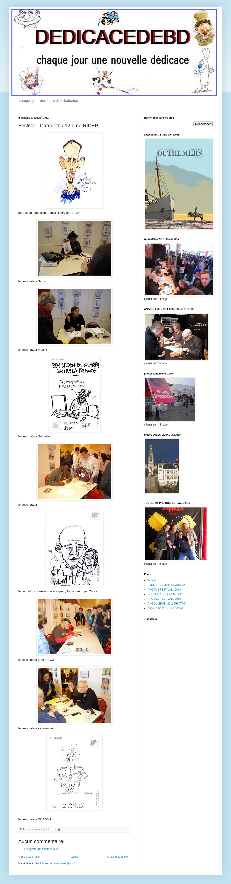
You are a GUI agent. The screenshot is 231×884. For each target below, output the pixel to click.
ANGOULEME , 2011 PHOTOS (167, 603)
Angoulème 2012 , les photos (165, 608)
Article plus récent (30, 856)
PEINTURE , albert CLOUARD (166, 584)
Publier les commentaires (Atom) (55, 863)
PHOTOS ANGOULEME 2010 (166, 594)
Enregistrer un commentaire (41, 849)
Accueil (74, 856)
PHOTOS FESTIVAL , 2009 (164, 589)
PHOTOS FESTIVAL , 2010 (164, 598)
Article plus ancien (118, 856)
